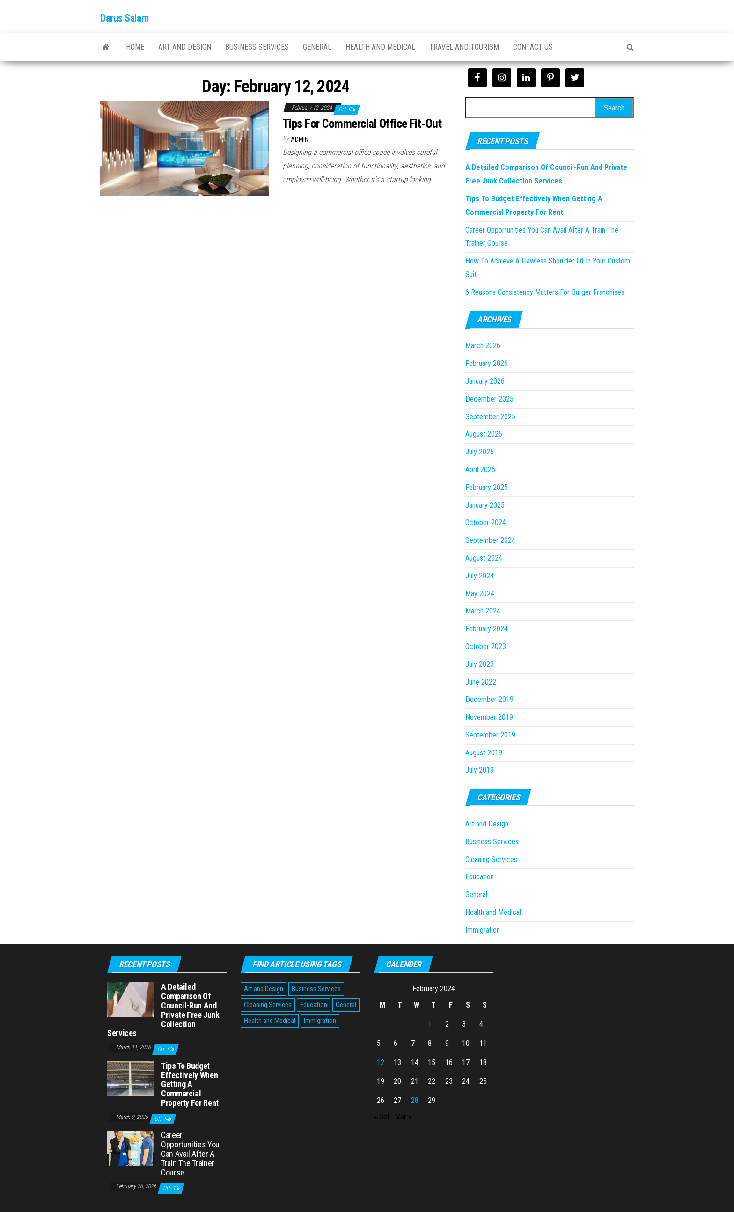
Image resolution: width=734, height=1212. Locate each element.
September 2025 (490, 416)
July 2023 (479, 664)
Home (135, 47)
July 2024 (479, 575)
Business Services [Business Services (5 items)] (316, 989)
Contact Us (533, 47)
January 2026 (485, 381)
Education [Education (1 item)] (313, 1004)
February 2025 (486, 487)
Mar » (403, 1116)
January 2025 (485, 505)
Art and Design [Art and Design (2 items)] (263, 989)
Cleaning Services (491, 859)
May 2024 (479, 593)
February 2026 (486, 363)
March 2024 (482, 610)
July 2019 (479, 770)
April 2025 (480, 469)
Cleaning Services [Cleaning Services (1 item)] (268, 1004)
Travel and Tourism (464, 47)
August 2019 (483, 752)
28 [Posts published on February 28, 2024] (414, 1100)
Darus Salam (124, 18)
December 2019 (489, 699)
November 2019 (489, 717)
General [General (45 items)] (346, 1004)
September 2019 (490, 734)
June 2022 (480, 682)
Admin (299, 139)
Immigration (482, 930)
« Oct (381, 1116)
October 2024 (485, 522)
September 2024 (490, 540)
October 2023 (485, 646)
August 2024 (483, 558)
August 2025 (483, 434)
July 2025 (479, 451)
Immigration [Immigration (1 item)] (320, 1020)
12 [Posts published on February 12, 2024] (380, 1062)
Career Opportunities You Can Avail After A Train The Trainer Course (190, 1153)
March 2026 (482, 345)
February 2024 (486, 628)
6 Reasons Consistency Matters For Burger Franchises (544, 292)
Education (479, 876)
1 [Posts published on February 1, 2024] (430, 1024)
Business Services (257, 47)
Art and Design (184, 47)
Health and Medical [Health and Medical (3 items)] (269, 1020)
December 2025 (489, 398)
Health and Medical (380, 47)
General (317, 47)
